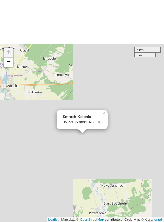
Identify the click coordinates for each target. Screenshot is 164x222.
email (158, 219)
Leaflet (53, 219)
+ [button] (8, 52)
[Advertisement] (82, 22)
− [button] (8, 62)
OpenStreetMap (92, 219)
